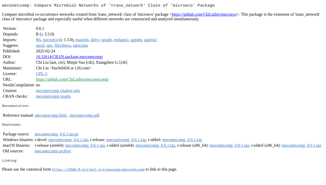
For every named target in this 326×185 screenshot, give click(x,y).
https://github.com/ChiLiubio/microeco (204, 15)
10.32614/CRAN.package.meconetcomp (69, 57)
